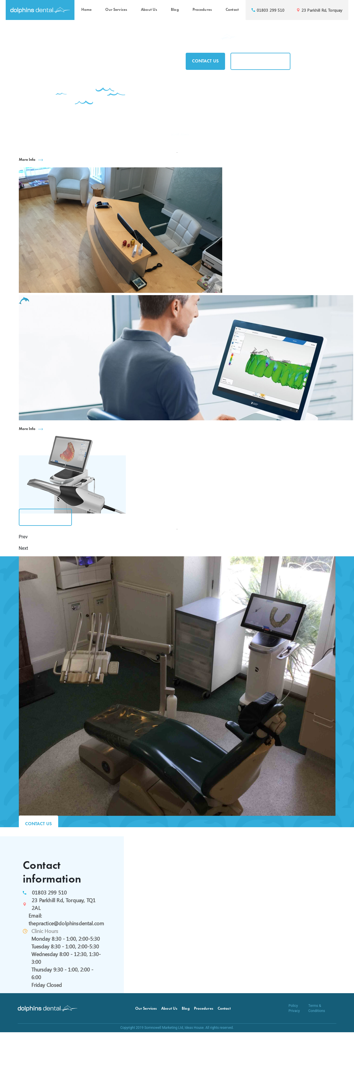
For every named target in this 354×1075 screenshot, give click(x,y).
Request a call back (260, 61)
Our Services (116, 10)
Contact (232, 10)
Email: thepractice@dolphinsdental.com (65, 919)
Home (86, 10)
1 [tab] (177, 152)
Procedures (202, 10)
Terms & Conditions (316, 1008)
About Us (149, 10)
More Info (27, 160)
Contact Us (205, 61)
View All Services (45, 517)
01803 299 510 (49, 892)
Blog (175, 10)
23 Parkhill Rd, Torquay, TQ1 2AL (64, 904)
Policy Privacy (294, 1008)
